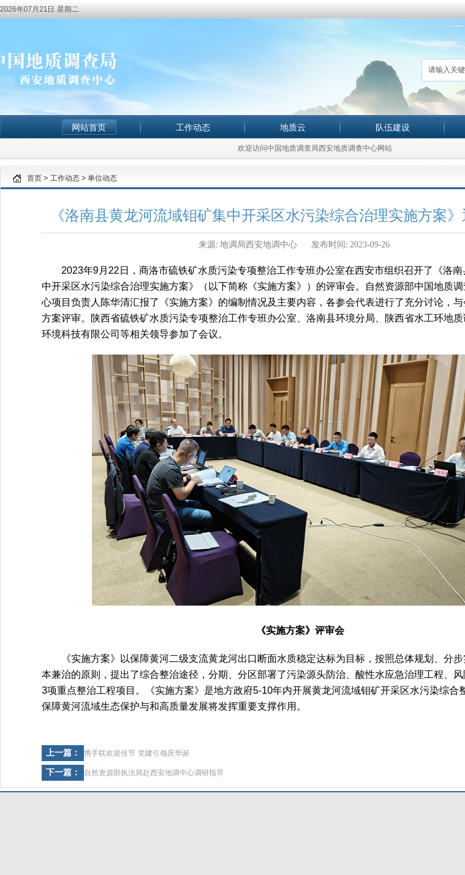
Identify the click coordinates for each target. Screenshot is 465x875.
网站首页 (89, 127)
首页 (34, 178)
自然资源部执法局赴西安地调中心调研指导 (154, 772)
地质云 (293, 127)
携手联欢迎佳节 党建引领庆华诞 (136, 753)
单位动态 (102, 178)
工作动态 (193, 127)
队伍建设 (393, 127)
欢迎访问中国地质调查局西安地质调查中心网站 (315, 148)
